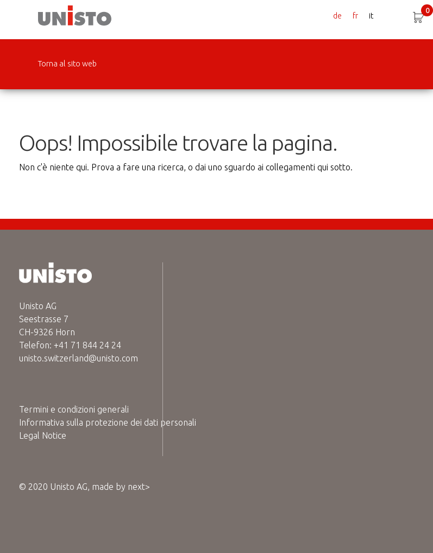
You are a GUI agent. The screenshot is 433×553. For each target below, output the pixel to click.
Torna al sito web (67, 63)
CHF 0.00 (427, 11)
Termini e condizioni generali (74, 409)
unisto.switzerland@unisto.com (78, 358)
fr (355, 15)
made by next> (121, 486)
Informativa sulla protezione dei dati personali (107, 422)
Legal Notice (42, 435)
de (337, 15)
